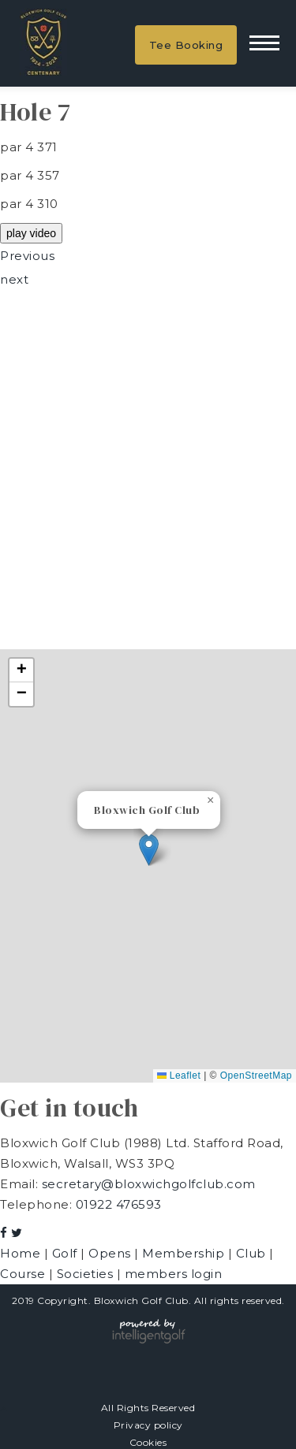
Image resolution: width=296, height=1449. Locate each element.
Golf (66, 1253)
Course (24, 1273)
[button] (149, 850)
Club (253, 1253)
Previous (27, 255)
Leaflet (178, 1075)
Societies (87, 1273)
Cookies (148, 1442)
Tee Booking (186, 45)
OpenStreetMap (256, 1075)
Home (22, 1253)
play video (31, 233)
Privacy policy (148, 1425)
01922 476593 (119, 1204)
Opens (111, 1253)
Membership (185, 1253)
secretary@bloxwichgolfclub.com (149, 1183)
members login (174, 1273)
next (14, 279)
